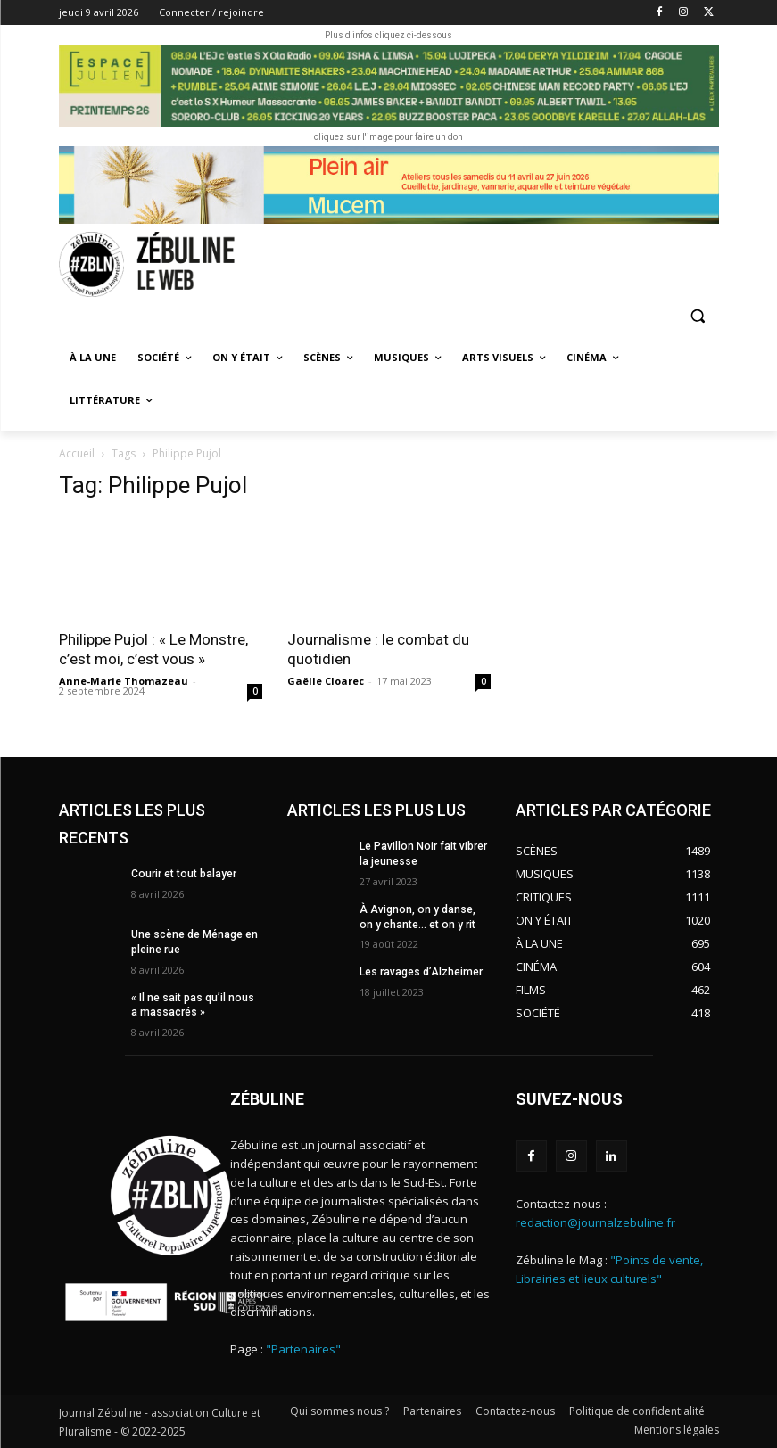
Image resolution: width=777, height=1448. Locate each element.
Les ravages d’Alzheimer (421, 972)
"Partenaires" (303, 1349)
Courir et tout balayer (183, 874)
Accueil (77, 453)
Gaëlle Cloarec (325, 680)
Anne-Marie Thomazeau (123, 680)
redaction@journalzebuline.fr (595, 1222)
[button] (698, 316)
